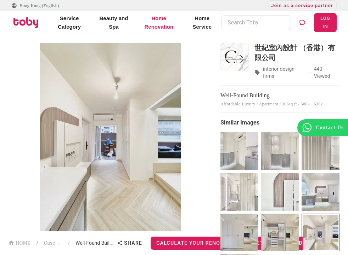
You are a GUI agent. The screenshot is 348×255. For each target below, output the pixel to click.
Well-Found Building (94, 243)
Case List (53, 243)
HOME (19, 242)
